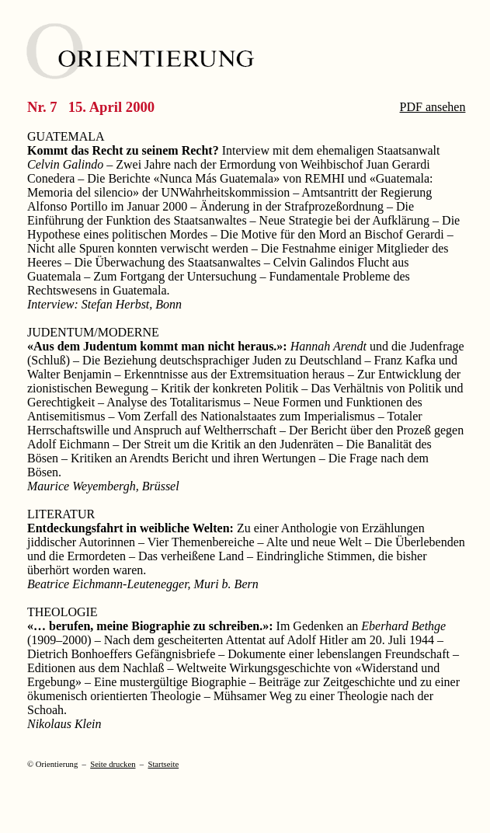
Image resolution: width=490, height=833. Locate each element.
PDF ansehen (433, 106)
